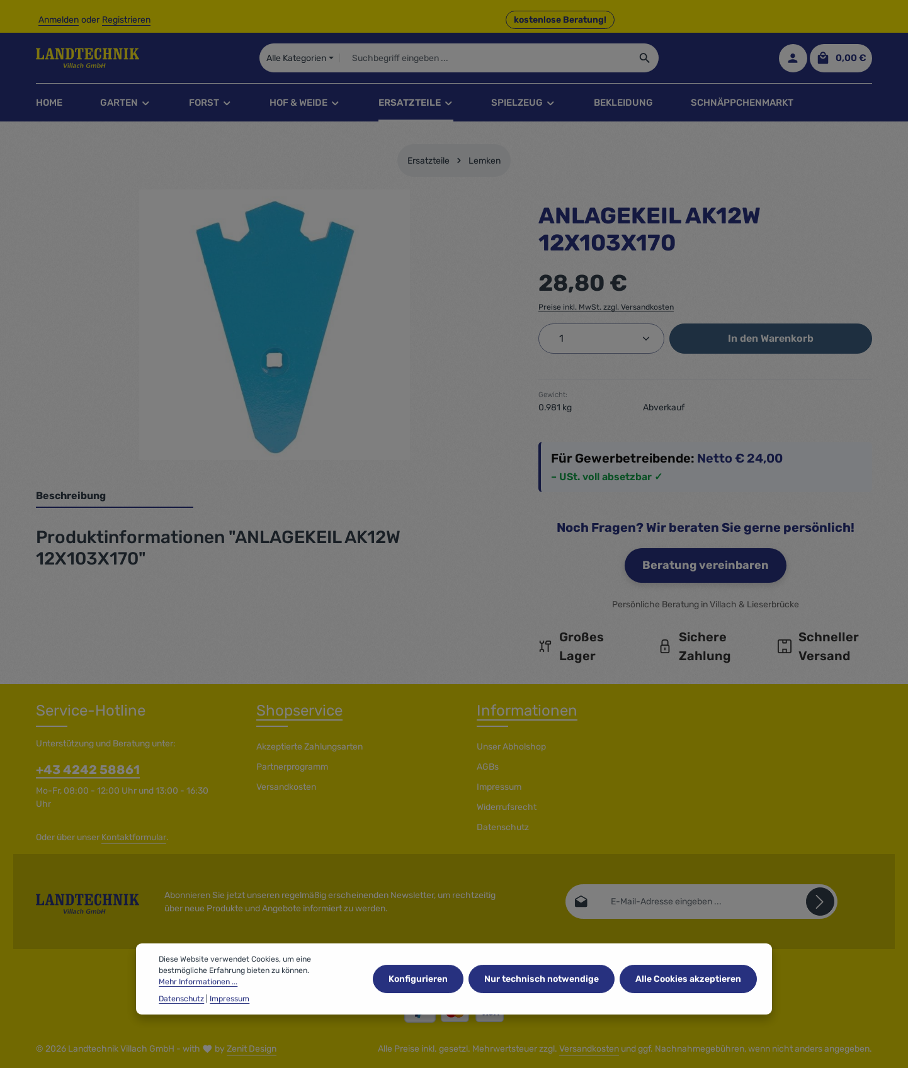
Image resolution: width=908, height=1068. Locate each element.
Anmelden (58, 19)
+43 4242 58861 (88, 769)
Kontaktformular (133, 837)
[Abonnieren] (820, 901)
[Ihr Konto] (793, 58)
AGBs (488, 767)
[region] (274, 324)
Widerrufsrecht (506, 807)
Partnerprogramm (292, 767)
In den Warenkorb (771, 338)
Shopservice (299, 710)
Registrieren (126, 19)
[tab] (114, 496)
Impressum (499, 787)
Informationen (527, 710)
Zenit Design (251, 1048)
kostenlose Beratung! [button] (560, 19)
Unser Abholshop (511, 746)
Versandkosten (286, 787)
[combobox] (485, 57)
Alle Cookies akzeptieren (688, 994)
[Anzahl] (601, 338)
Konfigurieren (418, 994)
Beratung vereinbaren (705, 565)
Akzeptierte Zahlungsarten (309, 746)
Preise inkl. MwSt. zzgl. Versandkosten (606, 307)
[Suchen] (645, 57)
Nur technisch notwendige (541, 994)
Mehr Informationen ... (198, 998)
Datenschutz (503, 827)
